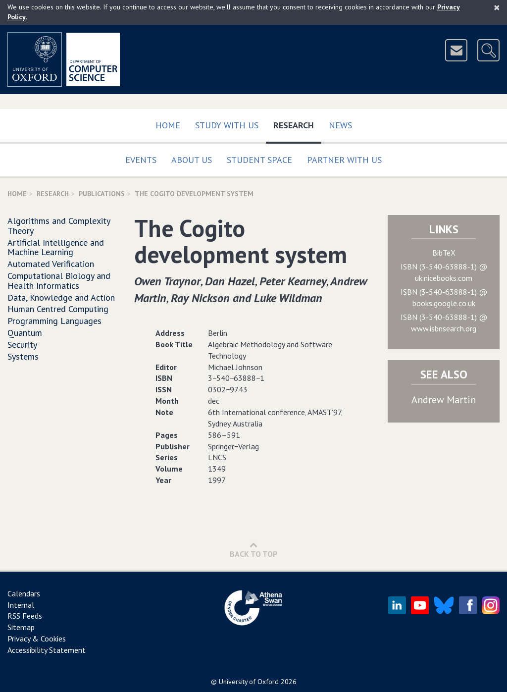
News (340, 125)
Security (22, 344)
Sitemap (21, 627)
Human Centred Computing (57, 309)
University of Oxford (249, 681)
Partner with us (344, 159)
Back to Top (254, 549)
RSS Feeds (24, 616)
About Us (191, 159)
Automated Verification (50, 263)
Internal (20, 605)
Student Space (259, 159)
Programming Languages (54, 320)
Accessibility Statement (46, 650)
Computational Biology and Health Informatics (58, 280)
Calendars (23, 593)
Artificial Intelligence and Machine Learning (55, 247)
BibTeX (444, 253)
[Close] (497, 7)
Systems (23, 356)
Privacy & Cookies (36, 638)
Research (297, 123)
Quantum (24, 332)
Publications (102, 193)
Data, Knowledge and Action (61, 297)
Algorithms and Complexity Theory (58, 225)
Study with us (226, 125)
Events (140, 159)
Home (167, 125)
